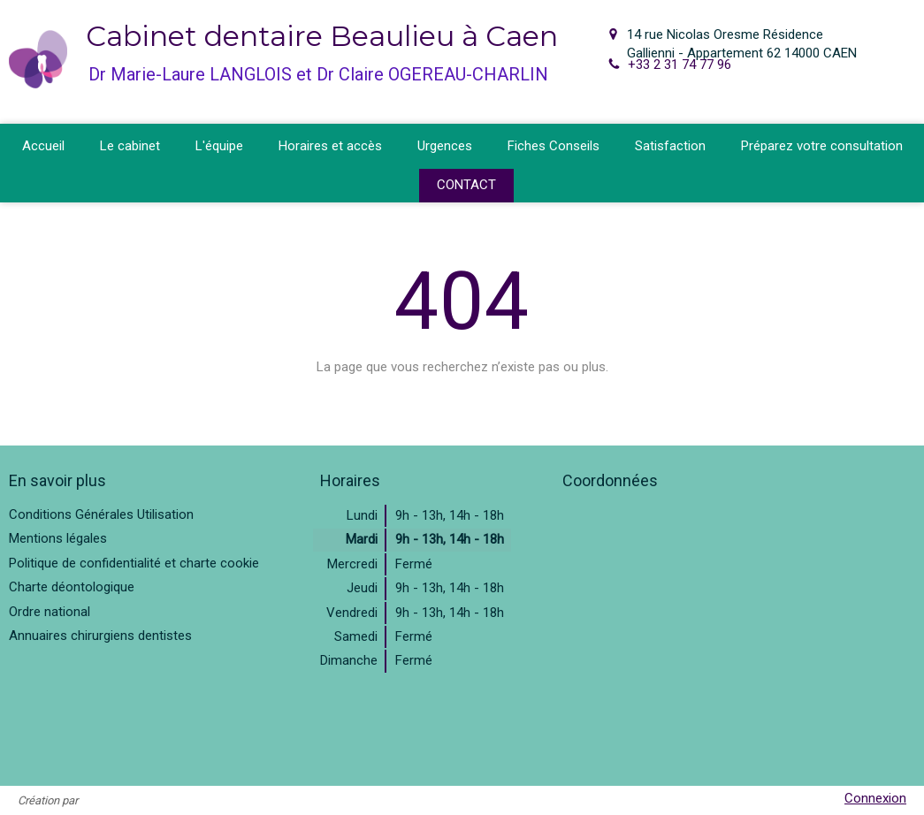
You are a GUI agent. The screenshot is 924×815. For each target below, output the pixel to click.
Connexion (875, 798)
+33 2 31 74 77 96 (679, 64)
